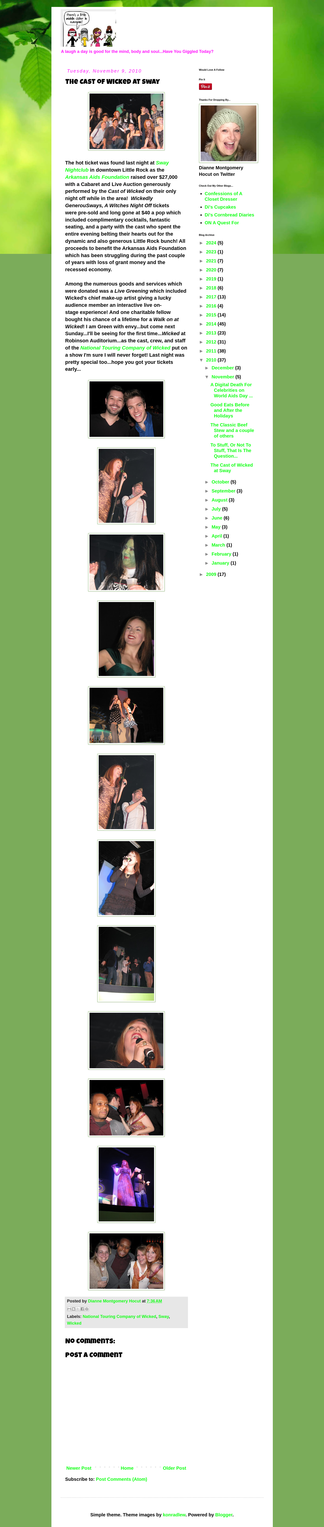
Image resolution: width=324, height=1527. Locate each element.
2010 (211, 359)
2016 (211, 305)
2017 (211, 296)
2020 (211, 269)
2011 (211, 350)
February (221, 554)
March (218, 545)
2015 (211, 314)
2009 (211, 574)
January (220, 563)
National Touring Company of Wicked (125, 348)
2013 (211, 332)
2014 (211, 323)
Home (127, 1468)
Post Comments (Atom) (121, 1479)
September (224, 490)
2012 (211, 341)
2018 (211, 287)
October (220, 481)
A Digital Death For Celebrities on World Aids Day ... (232, 390)
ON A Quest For (222, 222)
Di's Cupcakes (220, 207)
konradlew (174, 1514)
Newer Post (79, 1468)
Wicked (74, 1323)
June (217, 517)
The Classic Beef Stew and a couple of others (232, 430)
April (217, 535)
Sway (163, 1316)
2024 (211, 242)
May (216, 526)
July (216, 508)
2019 (211, 278)
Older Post (174, 1468)
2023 (211, 251)
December (223, 367)
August (220, 499)
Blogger (223, 1514)
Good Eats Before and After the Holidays (230, 410)
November (223, 376)
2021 (211, 260)
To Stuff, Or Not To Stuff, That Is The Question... (231, 450)
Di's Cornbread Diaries (229, 214)
